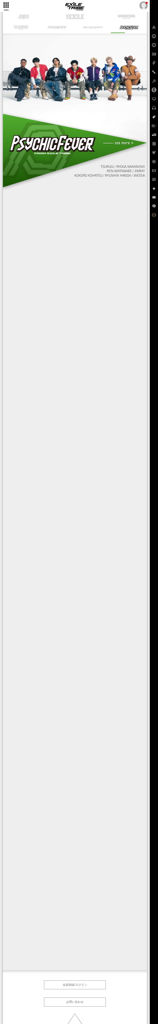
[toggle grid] (6, 5)
